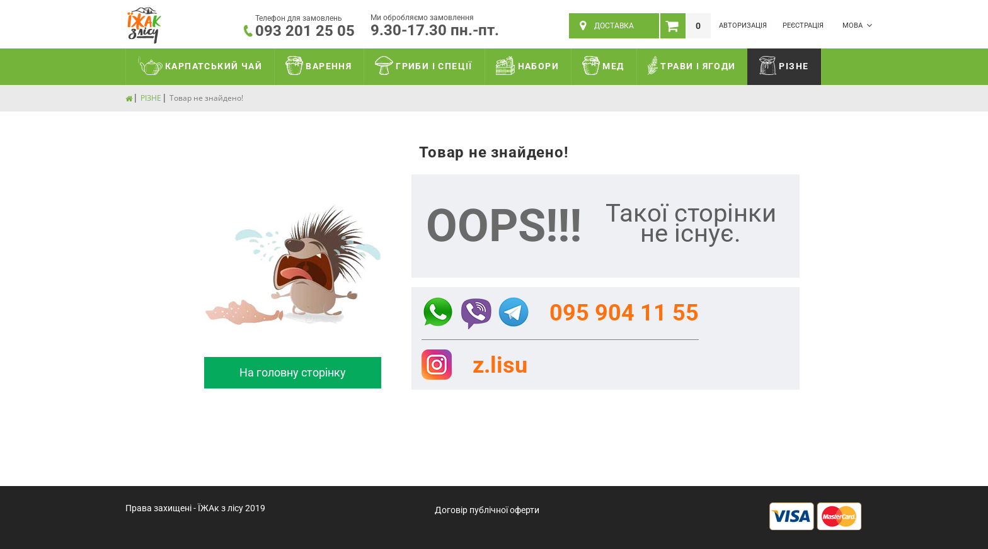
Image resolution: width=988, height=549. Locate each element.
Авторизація (743, 25)
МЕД (603, 65)
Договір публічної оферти (487, 510)
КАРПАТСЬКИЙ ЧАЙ (200, 65)
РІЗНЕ (784, 65)
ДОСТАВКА (607, 26)
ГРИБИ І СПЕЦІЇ (424, 65)
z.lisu (500, 365)
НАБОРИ (527, 65)
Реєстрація (803, 25)
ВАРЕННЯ (318, 65)
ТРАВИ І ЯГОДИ (692, 65)
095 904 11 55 (624, 313)
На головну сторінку (292, 372)
